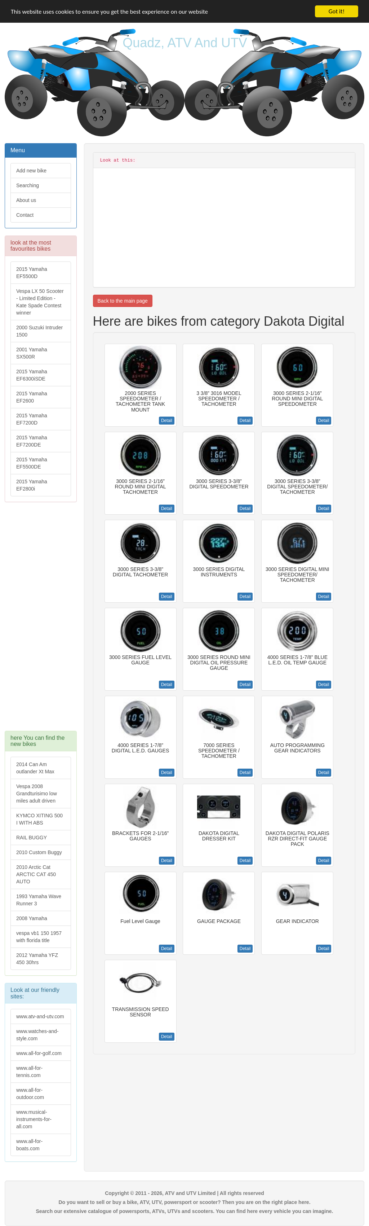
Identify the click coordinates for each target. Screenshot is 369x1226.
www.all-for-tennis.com (29, 1071)
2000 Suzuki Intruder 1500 (39, 331)
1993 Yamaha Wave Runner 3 (38, 899)
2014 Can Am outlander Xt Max (35, 767)
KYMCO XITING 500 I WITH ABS (39, 819)
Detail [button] (166, 420)
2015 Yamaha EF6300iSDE (31, 375)
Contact (25, 215)
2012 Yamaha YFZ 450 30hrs (37, 958)
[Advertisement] (41, 620)
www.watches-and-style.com (37, 1034)
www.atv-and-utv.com (40, 1016)
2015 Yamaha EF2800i (31, 485)
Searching (27, 185)
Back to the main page (123, 301)
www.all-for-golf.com (39, 1053)
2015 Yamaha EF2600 (31, 397)
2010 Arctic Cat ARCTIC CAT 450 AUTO (36, 874)
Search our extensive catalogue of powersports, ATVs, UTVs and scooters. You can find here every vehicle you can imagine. (184, 1211)
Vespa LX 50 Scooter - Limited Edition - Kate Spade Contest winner (40, 302)
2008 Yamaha (31, 918)
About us (26, 200)
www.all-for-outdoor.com (30, 1093)
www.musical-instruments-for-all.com (34, 1119)
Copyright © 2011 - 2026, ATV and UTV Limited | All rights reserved (184, 1193)
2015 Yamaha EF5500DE (31, 463)
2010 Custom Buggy (39, 852)
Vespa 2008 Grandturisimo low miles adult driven (36, 793)
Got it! (336, 11)
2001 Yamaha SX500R (31, 353)
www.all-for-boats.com (29, 1144)
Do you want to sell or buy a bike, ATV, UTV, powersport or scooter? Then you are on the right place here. (184, 1202)
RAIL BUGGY (31, 837)
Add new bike (31, 170)
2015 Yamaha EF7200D (31, 419)
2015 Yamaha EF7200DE (31, 441)
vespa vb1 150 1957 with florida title (39, 936)
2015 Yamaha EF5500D (31, 272)
